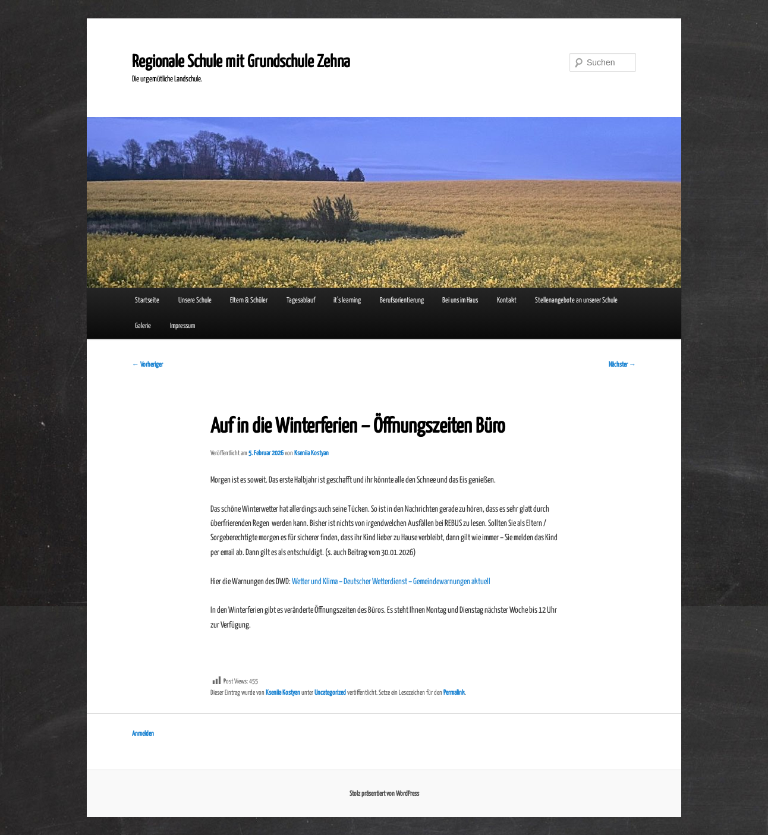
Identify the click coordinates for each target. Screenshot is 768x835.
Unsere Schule (195, 300)
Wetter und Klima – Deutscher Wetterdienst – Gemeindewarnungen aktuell (391, 582)
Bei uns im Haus (460, 300)
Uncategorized (330, 692)
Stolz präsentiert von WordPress (384, 793)
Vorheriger (147, 364)
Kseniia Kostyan (311, 453)
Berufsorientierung (402, 300)
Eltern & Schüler (248, 300)
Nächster (622, 364)
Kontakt (507, 300)
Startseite (147, 300)
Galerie (143, 326)
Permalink (454, 692)
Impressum (182, 326)
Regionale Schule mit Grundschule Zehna (241, 62)
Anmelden (143, 733)
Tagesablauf (301, 300)
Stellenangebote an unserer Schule (576, 300)
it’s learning (347, 300)
